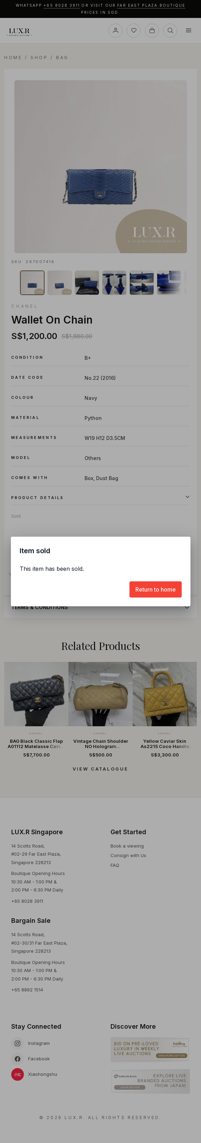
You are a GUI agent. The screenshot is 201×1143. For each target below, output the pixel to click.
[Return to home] (155, 589)
